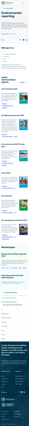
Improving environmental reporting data (12, 304)
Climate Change (6, 318)
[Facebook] (20, 40)
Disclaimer (4, 414)
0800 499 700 (19, 376)
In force (3, 267)
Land (15, 212)
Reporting (4, 165)
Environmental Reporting (7, 105)
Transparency (4, 419)
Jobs (2, 386)
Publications (4, 381)
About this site (5, 411)
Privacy (3, 416)
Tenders (16, 416)
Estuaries (4, 322)
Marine (15, 136)
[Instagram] (23, 40)
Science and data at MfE (8, 297)
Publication (4, 103)
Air (15, 188)
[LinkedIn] (27, 40)
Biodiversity (4, 313)
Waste (3, 339)
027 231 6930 (18, 384)
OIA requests (17, 414)
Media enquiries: (19, 381)
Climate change (5, 239)
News (2, 376)
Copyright (17, 411)
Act (7, 267)
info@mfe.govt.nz (19, 378)
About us (3, 384)
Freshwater (4, 107)
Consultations (5, 378)
